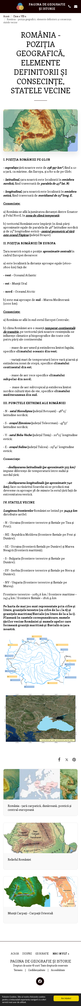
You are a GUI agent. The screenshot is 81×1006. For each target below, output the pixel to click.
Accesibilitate (58, 970)
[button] (4, 6)
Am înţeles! (66, 998)
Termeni (18, 970)
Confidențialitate (36, 970)
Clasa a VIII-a (19, 16)
